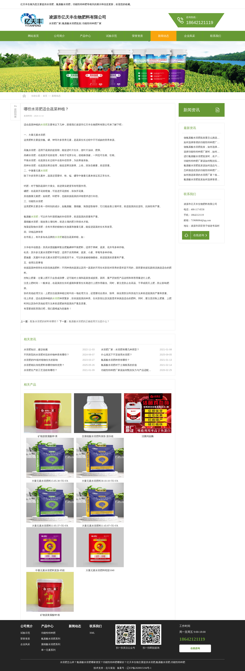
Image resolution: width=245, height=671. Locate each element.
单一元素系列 (48, 650)
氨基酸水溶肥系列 (50, 638)
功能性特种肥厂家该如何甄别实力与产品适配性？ (126, 370)
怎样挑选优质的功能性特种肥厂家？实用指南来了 (210, 170)
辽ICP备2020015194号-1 (139, 668)
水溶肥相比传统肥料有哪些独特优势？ (44, 365)
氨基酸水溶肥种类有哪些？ (115, 360)
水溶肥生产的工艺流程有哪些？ (40, 370)
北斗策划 (110, 668)
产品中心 (85, 35)
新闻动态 (163, 35)
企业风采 (189, 35)
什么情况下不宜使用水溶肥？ (116, 354)
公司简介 (59, 35)
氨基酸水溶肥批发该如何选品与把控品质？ (206, 165)
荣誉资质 (137, 35)
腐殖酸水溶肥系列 (50, 644)
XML (92, 633)
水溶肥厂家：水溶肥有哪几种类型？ (120, 349)
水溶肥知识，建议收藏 (36, 349)
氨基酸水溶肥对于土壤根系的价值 (119, 365)
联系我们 (215, 35)
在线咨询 (195, 648)
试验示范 (111, 35)
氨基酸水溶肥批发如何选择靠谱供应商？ (205, 179)
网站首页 (33, 35)
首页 (45, 96)
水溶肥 (44, 124)
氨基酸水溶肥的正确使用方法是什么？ (89, 321)
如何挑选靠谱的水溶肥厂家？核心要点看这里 (207, 175)
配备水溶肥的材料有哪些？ (44, 321)
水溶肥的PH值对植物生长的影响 (41, 360)
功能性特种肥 (48, 633)
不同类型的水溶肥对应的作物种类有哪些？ (46, 354)
